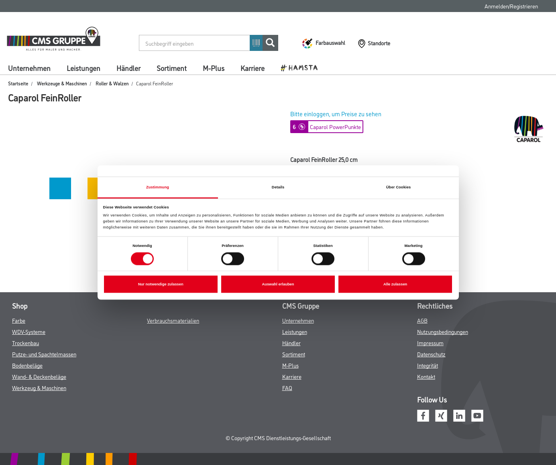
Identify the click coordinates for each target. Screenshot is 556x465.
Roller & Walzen (112, 83)
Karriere (252, 68)
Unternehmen (29, 68)
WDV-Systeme (28, 331)
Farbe (18, 320)
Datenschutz (431, 354)
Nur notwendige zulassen (160, 284)
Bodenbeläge (27, 365)
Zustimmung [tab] (157, 187)
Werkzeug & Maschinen (39, 387)
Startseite (18, 83)
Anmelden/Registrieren (511, 6)
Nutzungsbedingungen (442, 331)
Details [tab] (278, 187)
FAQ (287, 387)
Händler (128, 68)
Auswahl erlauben (278, 284)
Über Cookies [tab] (398, 187)
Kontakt (426, 376)
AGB (422, 320)
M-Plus (213, 68)
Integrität (427, 365)
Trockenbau (25, 342)
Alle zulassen (395, 284)
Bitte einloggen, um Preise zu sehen (335, 113)
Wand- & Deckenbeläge (39, 376)
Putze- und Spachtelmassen (44, 354)
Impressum (430, 342)
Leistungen (83, 68)
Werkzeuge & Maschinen (62, 83)
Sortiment (172, 68)
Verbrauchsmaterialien (173, 320)
